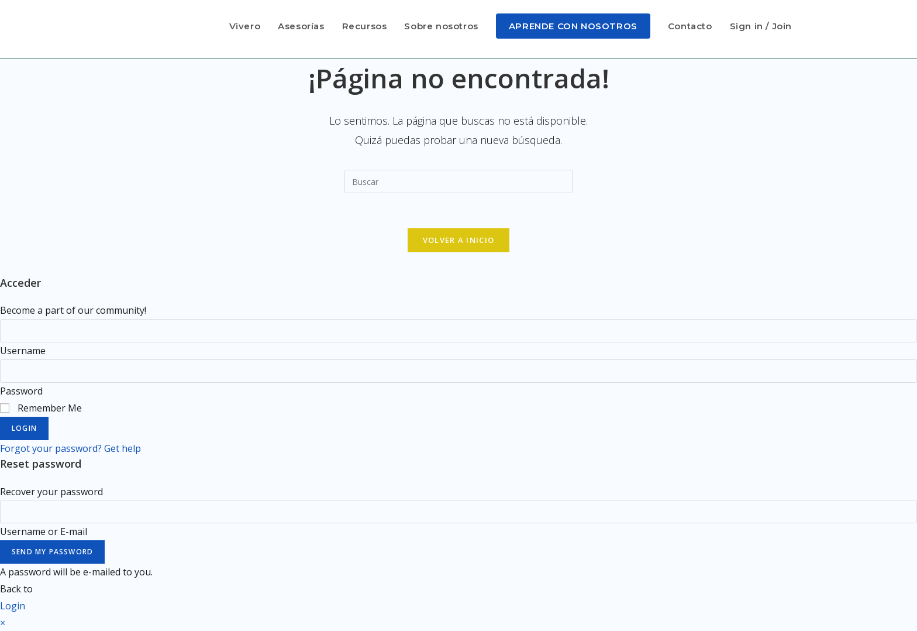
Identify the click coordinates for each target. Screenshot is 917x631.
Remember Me (41, 408)
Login (24, 428)
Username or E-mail (43, 531)
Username (23, 350)
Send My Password (52, 552)
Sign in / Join (761, 26)
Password (21, 391)
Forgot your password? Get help (70, 448)
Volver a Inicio (459, 240)
